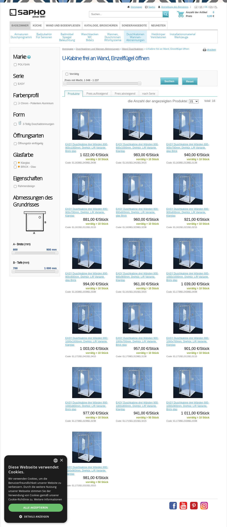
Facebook (173, 505)
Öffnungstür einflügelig (30, 143)
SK (200, 7)
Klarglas (23, 162)
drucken (211, 49)
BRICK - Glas (26, 166)
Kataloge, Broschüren (100, 25)
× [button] (61, 460)
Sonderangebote (134, 25)
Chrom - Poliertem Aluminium (35, 103)
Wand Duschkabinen (132, 49)
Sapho (151, 7)
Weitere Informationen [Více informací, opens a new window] (48, 499)
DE (205, 7)
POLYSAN (23, 64)
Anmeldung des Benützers (174, 7)
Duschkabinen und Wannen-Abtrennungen (98, 49)
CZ (196, 7)
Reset (189, 81)
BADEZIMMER (20, 25)
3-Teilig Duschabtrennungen (35, 124)
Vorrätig (74, 74)
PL (216, 7)
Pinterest (194, 505)
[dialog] (35, 489)
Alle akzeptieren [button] (35, 507)
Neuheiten (158, 25)
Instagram (204, 505)
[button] (35, 516)
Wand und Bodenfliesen (63, 25)
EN (211, 7)
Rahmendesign (26, 186)
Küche (37, 25)
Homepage (136, 7)
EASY (21, 83)
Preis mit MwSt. (74, 80)
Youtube (183, 505)
